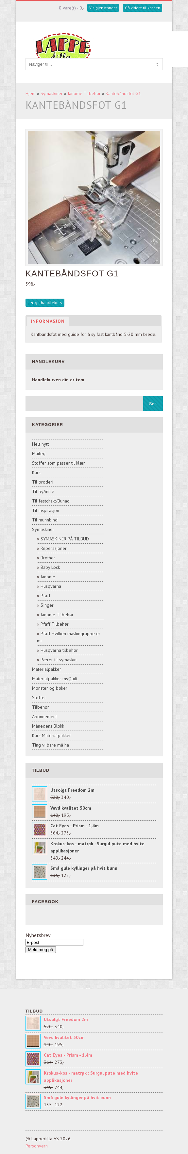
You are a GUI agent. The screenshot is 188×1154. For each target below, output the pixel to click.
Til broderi (42, 482)
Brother (48, 558)
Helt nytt (40, 444)
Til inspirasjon (45, 510)
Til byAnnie (43, 491)
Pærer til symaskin (59, 660)
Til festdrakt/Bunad (51, 501)
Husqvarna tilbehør (59, 650)
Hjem (31, 93)
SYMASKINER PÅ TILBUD (65, 539)
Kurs (36, 472)
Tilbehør (40, 707)
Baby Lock (50, 567)
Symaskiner (52, 93)
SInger (47, 605)
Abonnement (44, 716)
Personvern (37, 1146)
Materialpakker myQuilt (54, 679)
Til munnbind (45, 520)
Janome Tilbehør (84, 93)
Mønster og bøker (49, 688)
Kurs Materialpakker (51, 735)
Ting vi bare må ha (50, 745)
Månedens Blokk (48, 726)
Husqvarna (51, 586)
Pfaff (45, 596)
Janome (48, 577)
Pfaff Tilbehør (55, 624)
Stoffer (39, 698)
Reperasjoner (54, 548)
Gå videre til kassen (142, 7)
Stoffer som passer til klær (58, 463)
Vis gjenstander (103, 7)
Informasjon (48, 321)
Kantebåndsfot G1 (123, 93)
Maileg (38, 453)
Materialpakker (46, 669)
